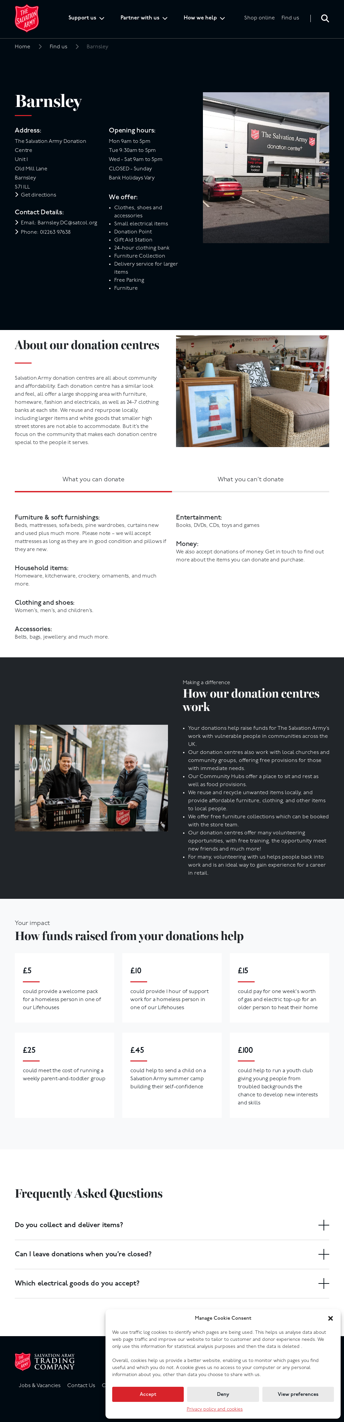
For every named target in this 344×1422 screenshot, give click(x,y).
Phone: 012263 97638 (46, 232)
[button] (330, 1318)
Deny (223, 1394)
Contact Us (81, 1385)
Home (22, 47)
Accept (148, 1394)
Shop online (259, 18)
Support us (82, 18)
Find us (290, 18)
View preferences (298, 1394)
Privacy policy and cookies (215, 1409)
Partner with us (140, 18)
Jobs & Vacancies (39, 1385)
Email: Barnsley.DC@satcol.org (59, 223)
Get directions (38, 195)
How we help (200, 18)
